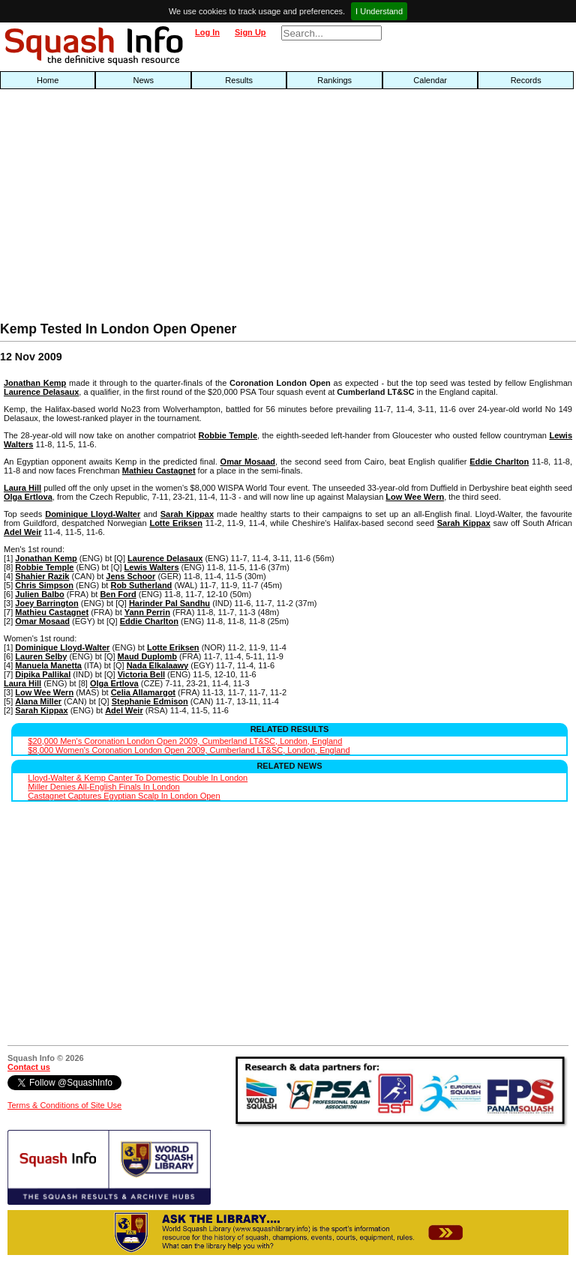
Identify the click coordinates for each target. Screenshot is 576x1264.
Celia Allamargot (143, 692)
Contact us (29, 1066)
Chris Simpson (44, 585)
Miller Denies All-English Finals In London (103, 786)
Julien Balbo (39, 594)
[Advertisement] (184, 209)
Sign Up (250, 32)
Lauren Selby (41, 656)
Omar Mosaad (248, 461)
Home (47, 80)
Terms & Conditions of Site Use (65, 1105)
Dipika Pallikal (42, 674)
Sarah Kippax (187, 513)
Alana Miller (38, 701)
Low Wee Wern (415, 496)
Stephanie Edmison (150, 701)
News (143, 80)
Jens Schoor (130, 576)
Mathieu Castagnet (159, 470)
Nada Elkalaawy (158, 665)
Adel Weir (23, 531)
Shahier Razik (42, 576)
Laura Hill (22, 487)
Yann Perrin (147, 612)
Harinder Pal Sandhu (169, 603)
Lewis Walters (151, 567)
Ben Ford (118, 594)
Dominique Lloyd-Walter (92, 513)
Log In (207, 32)
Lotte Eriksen (175, 522)
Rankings (334, 80)
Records (526, 80)
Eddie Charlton (499, 461)
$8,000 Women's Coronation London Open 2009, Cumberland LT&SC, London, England (189, 750)
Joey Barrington (46, 603)
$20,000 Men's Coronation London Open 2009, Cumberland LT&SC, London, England (185, 741)
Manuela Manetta (48, 665)
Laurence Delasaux (41, 391)
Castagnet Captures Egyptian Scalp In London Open (124, 795)
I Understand (379, 11)
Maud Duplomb (147, 656)
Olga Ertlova (28, 496)
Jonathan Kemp (35, 382)
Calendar (430, 80)
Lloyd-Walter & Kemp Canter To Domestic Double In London (138, 777)
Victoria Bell (141, 674)
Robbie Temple (228, 435)
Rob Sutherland (141, 585)
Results (239, 80)
